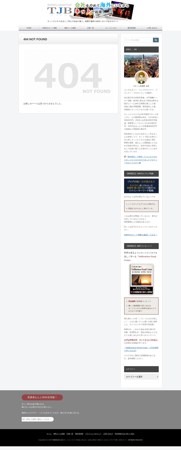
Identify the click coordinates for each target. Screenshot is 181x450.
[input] (141, 40)
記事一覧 (69, 437)
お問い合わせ (109, 437)
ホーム (48, 437)
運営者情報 (79, 437)
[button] (156, 40)
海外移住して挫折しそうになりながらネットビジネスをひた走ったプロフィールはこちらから (140, 160)
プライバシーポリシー (94, 437)
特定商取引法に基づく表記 (125, 437)
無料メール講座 (58, 437)
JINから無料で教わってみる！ (38, 423)
